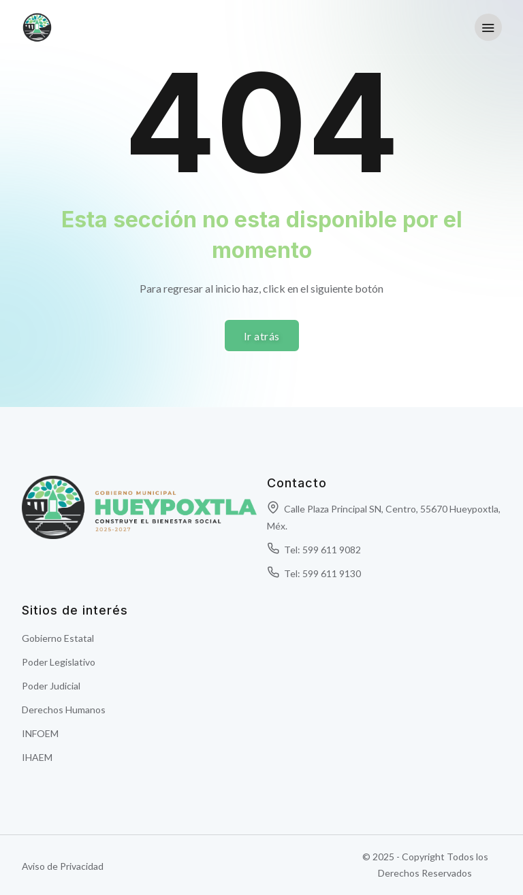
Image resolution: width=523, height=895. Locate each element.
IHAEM (37, 757)
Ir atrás (262, 335)
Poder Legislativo (58, 662)
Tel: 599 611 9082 (314, 549)
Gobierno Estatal (58, 638)
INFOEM (40, 733)
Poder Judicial (51, 685)
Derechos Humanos (64, 709)
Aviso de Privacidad (63, 866)
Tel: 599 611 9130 (314, 573)
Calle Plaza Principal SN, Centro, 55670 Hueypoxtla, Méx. (384, 517)
